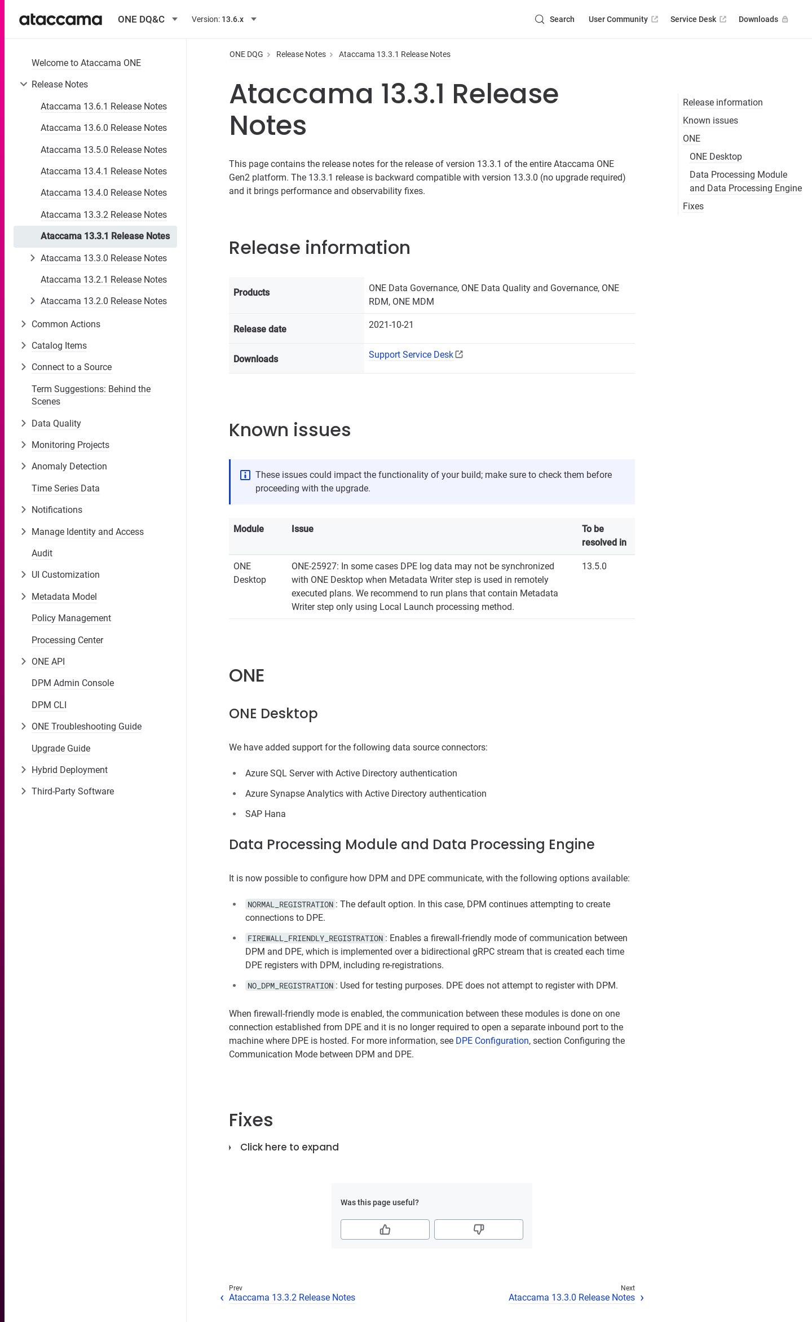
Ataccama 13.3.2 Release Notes (104, 214)
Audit (42, 553)
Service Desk (699, 19)
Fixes (693, 206)
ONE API (48, 661)
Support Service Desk (411, 354)
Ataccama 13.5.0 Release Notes (104, 149)
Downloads (765, 19)
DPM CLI (49, 705)
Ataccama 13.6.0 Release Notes (104, 127)
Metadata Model (64, 596)
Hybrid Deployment (70, 770)
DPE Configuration (492, 1040)
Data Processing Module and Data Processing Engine (746, 181)
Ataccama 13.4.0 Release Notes (104, 192)
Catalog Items (59, 345)
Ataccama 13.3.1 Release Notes (105, 236)
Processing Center (67, 640)
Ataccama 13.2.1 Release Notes (104, 279)
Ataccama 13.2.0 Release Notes (104, 301)
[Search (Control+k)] (554, 19)
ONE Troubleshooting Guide (87, 726)
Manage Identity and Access (88, 531)
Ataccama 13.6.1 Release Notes (104, 106)
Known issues (710, 120)
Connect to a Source (72, 367)
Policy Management (71, 618)
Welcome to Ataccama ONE (86, 63)
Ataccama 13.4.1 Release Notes (104, 171)
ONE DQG (246, 54)
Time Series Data (66, 488)
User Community (624, 19)
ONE (691, 138)
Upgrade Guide (61, 748)
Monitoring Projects (70, 445)
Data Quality (56, 423)
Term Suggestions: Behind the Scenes (91, 395)
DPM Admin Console (73, 683)
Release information (723, 102)
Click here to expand (289, 1147)
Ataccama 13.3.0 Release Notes (104, 258)
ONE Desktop (716, 156)
